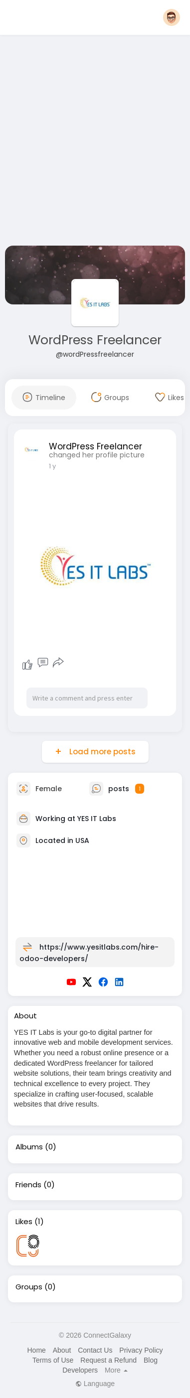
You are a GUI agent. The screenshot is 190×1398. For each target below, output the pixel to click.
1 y (52, 466)
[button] (171, 17)
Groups (28, 1287)
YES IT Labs (96, 818)
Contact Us (95, 1350)
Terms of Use (52, 1360)
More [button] (116, 1370)
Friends (28, 1185)
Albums (29, 1147)
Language (95, 1383)
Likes (23, 1222)
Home (36, 1350)
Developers (80, 1370)
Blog (151, 1360)
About (62, 1350)
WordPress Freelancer (95, 340)
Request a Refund (108, 1360)
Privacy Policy (141, 1350)
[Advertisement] (93, 142)
